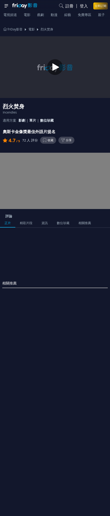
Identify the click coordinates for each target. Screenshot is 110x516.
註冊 (69, 6)
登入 (84, 6)
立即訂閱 (100, 6)
